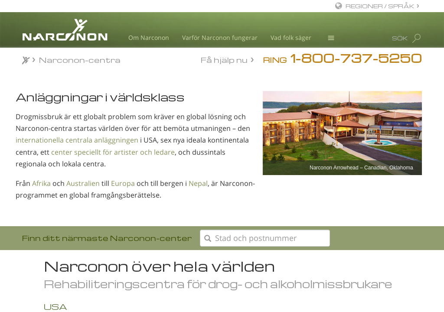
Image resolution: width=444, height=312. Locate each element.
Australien (83, 183)
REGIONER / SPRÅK (380, 6)
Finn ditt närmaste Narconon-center (107, 238)
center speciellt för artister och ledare (113, 152)
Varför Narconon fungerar (220, 37)
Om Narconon (148, 37)
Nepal (198, 183)
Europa (123, 183)
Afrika (41, 183)
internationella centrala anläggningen (77, 140)
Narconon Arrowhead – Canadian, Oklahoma (361, 168)
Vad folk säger (291, 37)
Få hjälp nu (224, 59)
